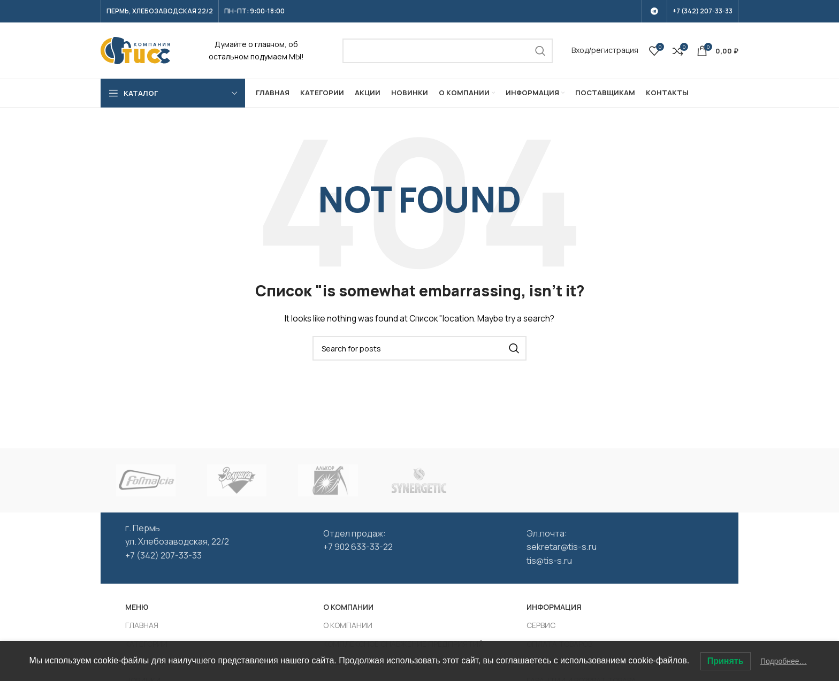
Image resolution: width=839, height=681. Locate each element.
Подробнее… (783, 661)
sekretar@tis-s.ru (562, 547)
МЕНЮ (136, 607)
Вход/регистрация (604, 50)
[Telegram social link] (654, 11)
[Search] (447, 51)
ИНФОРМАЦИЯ (554, 607)
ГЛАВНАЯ (141, 625)
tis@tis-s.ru (549, 561)
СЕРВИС (541, 625)
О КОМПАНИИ (348, 607)
